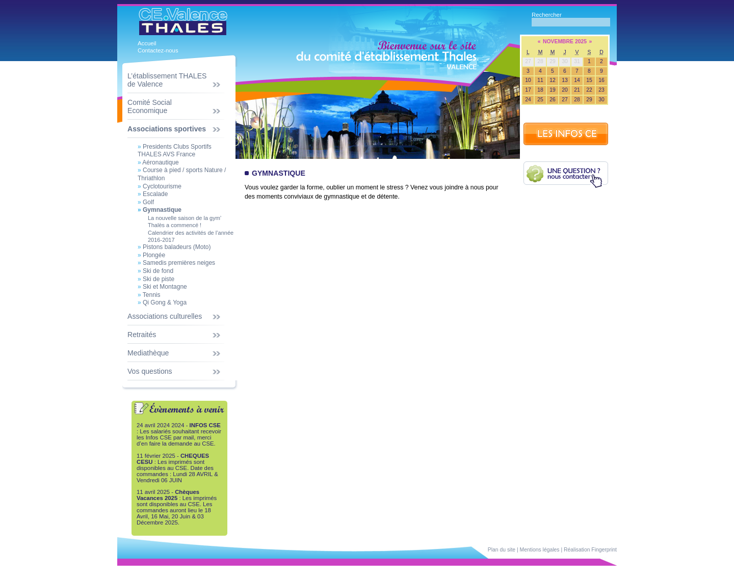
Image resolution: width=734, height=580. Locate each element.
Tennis (149, 294)
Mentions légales (540, 550)
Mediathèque (148, 353)
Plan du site (501, 550)
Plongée (151, 255)
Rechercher (547, 15)
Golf (146, 202)
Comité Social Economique (149, 106)
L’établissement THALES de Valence (166, 80)
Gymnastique (159, 209)
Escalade (153, 194)
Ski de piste (156, 279)
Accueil (147, 43)
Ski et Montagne (162, 286)
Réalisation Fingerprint (590, 550)
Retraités (141, 334)
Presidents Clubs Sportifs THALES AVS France (175, 150)
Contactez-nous (158, 50)
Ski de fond (155, 270)
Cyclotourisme (159, 186)
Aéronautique (158, 162)
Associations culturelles (164, 316)
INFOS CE (565, 134)
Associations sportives (166, 129)
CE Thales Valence (183, 19)
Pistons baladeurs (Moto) (174, 247)
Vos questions (149, 371)
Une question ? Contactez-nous (565, 174)
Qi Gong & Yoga (162, 302)
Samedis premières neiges (176, 262)
